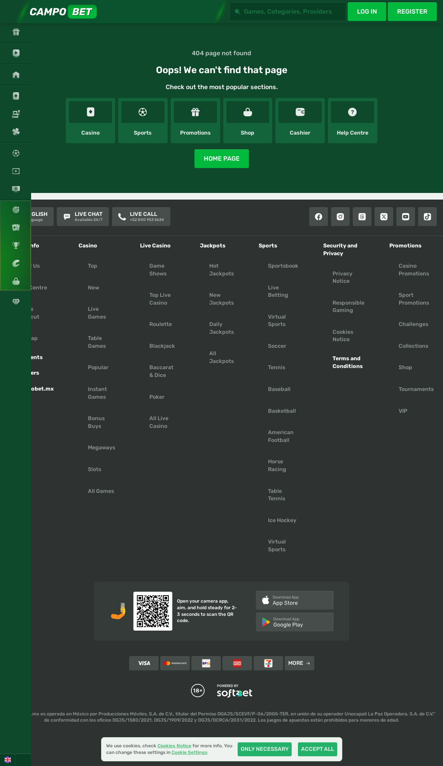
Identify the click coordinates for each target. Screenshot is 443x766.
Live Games (97, 313)
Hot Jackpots (221, 270)
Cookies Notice (343, 336)
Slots (94, 469)
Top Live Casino (160, 299)
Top (92, 266)
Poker (157, 397)
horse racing (277, 465)
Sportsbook (283, 266)
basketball (282, 411)
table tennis (276, 495)
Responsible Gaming (348, 307)
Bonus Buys (96, 422)
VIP (403, 411)
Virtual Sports (277, 321)
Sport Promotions (414, 299)
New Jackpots (221, 299)
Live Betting (278, 291)
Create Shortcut (27, 313)
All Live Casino (158, 422)
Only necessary (265, 749)
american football (281, 436)
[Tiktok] (427, 216)
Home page (222, 158)
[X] (384, 216)
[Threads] (362, 216)
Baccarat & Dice (161, 371)
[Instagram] (340, 216)
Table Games (97, 342)
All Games (101, 491)
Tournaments (416, 389)
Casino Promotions (414, 270)
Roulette (160, 324)
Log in (367, 11)
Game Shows (157, 270)
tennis (276, 367)
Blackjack (162, 346)
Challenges (413, 324)
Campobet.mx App (35, 393)
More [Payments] (299, 663)
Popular (98, 367)
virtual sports (277, 545)
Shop (405, 367)
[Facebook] (318, 216)
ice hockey (282, 520)
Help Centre (31, 287)
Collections (413, 346)
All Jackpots (221, 357)
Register (412, 11)
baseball (279, 389)
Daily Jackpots (221, 328)
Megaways (101, 447)
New (93, 287)
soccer (277, 346)
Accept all (317, 749)
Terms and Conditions (348, 362)
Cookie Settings (190, 752)
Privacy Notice (342, 277)
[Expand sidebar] (11, 11)
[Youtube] (405, 216)
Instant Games (97, 393)
